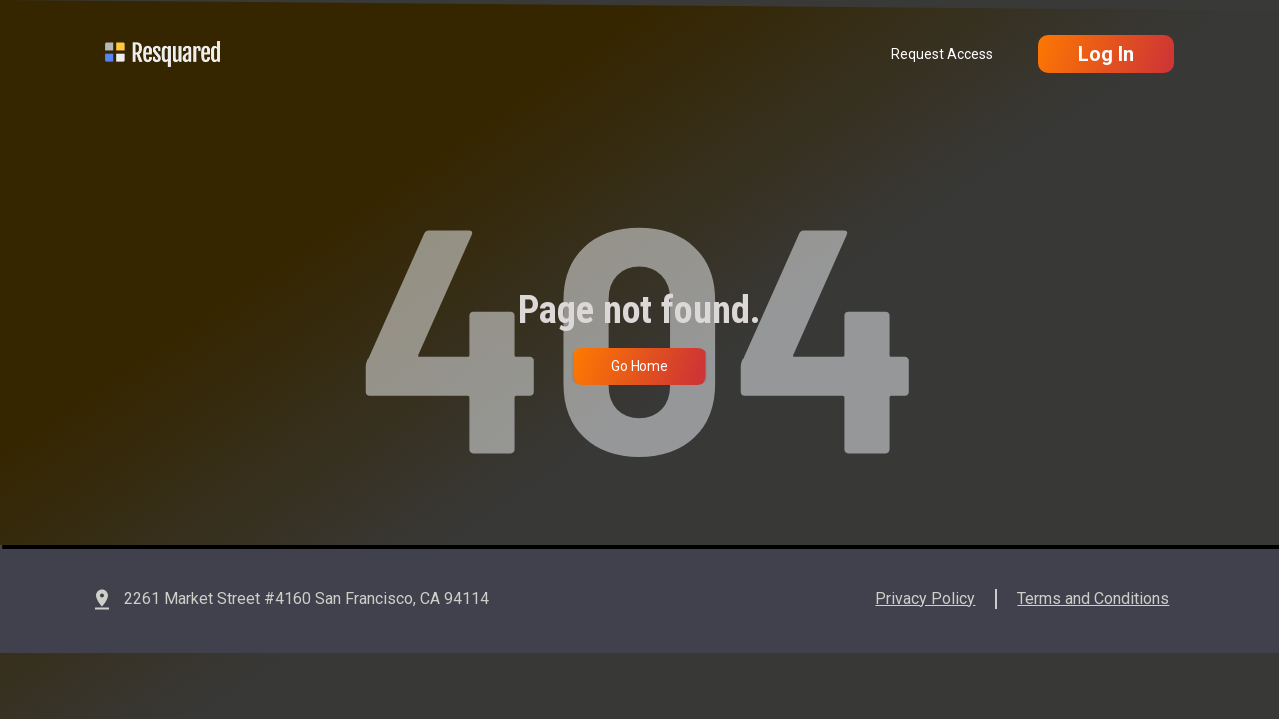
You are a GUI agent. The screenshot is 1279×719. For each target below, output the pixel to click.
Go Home (639, 366)
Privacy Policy (925, 598)
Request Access (942, 54)
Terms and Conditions (1093, 598)
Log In (1106, 54)
